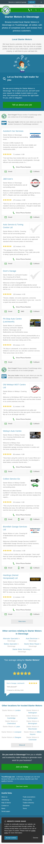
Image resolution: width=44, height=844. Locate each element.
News (3, 808)
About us (4, 797)
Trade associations (29, 797)
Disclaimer (26, 805)
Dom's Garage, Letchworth (15, 683)
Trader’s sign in (38, 6)
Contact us (5, 805)
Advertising (5, 800)
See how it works (22, 786)
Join (31, 2)
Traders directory (28, 802)
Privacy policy (27, 800)
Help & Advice (6, 802)
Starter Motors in (11, 710)
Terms (25, 808)
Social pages (5, 811)
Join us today (22, 767)
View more (22, 621)
